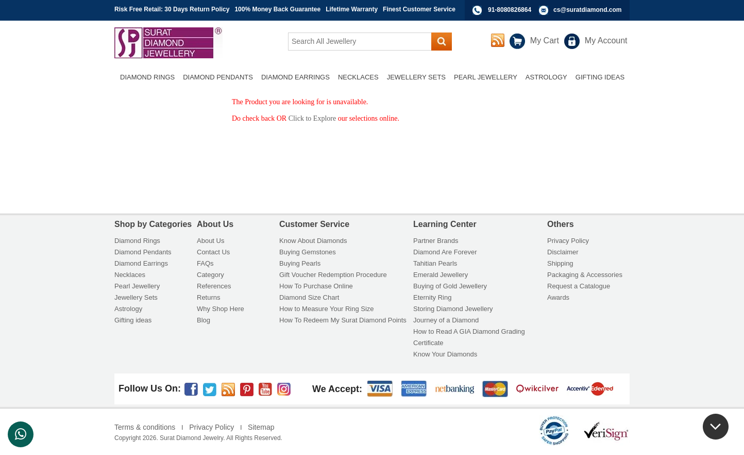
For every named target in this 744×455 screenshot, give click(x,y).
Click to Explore (312, 118)
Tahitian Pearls (435, 263)
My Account (606, 40)
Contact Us (213, 252)
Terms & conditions (144, 427)
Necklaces (129, 275)
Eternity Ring (432, 297)
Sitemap (261, 427)
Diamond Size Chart (309, 297)
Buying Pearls (299, 263)
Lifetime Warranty (352, 9)
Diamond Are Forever (445, 252)
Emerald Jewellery (440, 275)
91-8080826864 (509, 9)
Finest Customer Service (419, 9)
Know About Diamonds (313, 241)
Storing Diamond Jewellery (453, 309)
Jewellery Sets (136, 297)
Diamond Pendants (143, 252)
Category (210, 275)
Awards (558, 297)
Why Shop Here (220, 309)
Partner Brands (435, 241)
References (214, 286)
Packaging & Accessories (584, 275)
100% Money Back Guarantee (277, 9)
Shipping (560, 263)
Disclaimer (563, 252)
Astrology (128, 309)
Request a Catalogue (578, 286)
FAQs (205, 263)
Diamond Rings (137, 241)
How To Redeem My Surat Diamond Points (343, 320)
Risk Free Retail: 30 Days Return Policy (171, 9)
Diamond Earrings (141, 263)
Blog (203, 320)
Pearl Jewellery (137, 286)
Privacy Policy (568, 241)
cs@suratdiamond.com (587, 9)
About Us (210, 241)
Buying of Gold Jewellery (450, 286)
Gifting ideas (132, 320)
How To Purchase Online (316, 286)
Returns (209, 297)
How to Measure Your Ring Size (326, 309)
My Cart (544, 40)
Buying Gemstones (307, 252)
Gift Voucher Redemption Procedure (333, 275)
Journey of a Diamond (446, 320)
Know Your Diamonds (445, 354)
